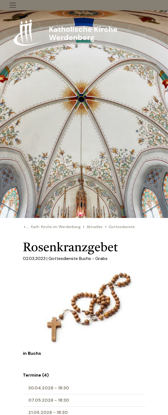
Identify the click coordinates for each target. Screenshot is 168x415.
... (27, 226)
